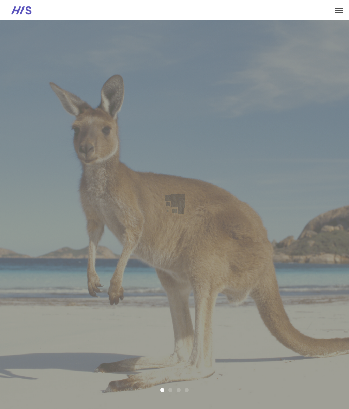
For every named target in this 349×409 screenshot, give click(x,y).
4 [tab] (187, 390)
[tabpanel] (174, 214)
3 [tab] (179, 390)
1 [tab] (162, 390)
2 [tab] (170, 390)
